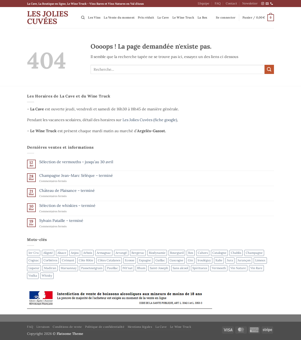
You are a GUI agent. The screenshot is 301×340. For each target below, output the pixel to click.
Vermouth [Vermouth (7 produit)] (219, 268)
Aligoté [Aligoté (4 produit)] (48, 253)
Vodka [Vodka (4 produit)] (32, 276)
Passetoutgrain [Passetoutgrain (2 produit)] (92, 268)
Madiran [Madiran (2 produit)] (50, 268)
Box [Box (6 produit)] (190, 253)
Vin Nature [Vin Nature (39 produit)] (238, 268)
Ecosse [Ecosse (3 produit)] (130, 260)
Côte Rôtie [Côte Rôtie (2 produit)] (86, 260)
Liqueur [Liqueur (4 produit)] (34, 268)
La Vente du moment (119, 17)
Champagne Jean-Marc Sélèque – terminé (76, 175)
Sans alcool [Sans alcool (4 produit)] (180, 268)
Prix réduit (146, 17)
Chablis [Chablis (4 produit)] (236, 253)
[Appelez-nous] (271, 3)
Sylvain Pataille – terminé (61, 220)
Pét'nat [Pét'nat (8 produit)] (128, 268)
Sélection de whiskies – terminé (67, 205)
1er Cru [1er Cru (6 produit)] (33, 253)
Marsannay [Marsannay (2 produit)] (69, 268)
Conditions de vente (67, 326)
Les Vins (94, 17)
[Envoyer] (269, 69)
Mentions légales (140, 326)
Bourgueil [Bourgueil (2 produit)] (177, 253)
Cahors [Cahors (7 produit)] (203, 253)
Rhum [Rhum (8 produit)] (141, 268)
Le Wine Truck (183, 17)
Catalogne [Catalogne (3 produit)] (219, 253)
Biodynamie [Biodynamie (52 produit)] (157, 253)
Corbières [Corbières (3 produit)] (50, 260)
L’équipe (203, 3)
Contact (231, 3)
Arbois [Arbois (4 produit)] (87, 253)
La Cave (163, 17)
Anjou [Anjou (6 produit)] (75, 253)
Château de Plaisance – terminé (67, 190)
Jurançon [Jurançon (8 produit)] (244, 260)
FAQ (218, 3)
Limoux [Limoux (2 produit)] (260, 260)
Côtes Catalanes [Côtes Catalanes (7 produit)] (109, 260)
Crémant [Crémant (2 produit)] (68, 260)
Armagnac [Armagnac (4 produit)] (104, 253)
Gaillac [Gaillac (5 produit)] (160, 260)
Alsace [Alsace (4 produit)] (61, 253)
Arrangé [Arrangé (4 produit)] (121, 253)
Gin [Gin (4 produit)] (190, 260)
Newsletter (250, 3)
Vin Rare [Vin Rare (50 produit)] (256, 268)
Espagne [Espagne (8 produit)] (145, 260)
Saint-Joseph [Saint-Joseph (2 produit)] (159, 268)
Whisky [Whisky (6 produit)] (47, 276)
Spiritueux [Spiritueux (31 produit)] (199, 268)
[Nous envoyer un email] (267, 3)
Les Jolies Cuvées (47, 17)
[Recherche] (83, 17)
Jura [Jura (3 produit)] (230, 260)
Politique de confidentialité (104, 326)
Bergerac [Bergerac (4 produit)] (137, 253)
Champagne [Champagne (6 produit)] (254, 253)
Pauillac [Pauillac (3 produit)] (112, 268)
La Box (202, 17)
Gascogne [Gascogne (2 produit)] (176, 260)
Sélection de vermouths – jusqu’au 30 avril (76, 162)
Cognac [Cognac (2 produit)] (33, 260)
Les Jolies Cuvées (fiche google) (150, 119)
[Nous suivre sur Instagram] (262, 3)
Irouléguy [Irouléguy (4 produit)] (204, 260)
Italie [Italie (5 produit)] (218, 260)
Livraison (43, 326)
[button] (225, 17)
